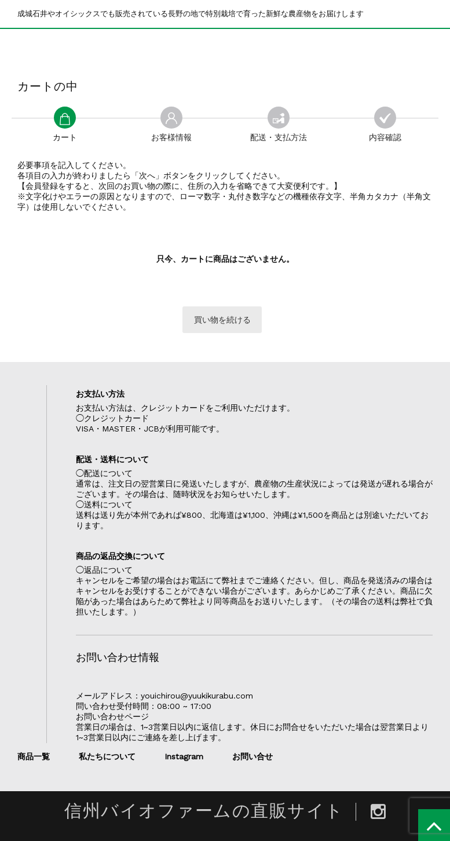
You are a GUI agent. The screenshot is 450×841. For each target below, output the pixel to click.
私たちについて (107, 756)
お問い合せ (252, 756)
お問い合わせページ (112, 716)
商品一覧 (33, 756)
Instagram (183, 756)
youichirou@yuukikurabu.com (197, 695)
